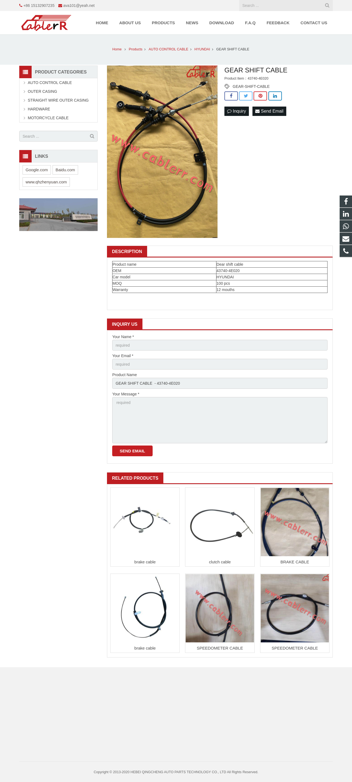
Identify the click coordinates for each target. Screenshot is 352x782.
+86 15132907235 (38, 5)
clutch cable (220, 562)
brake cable (145, 562)
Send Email (269, 111)
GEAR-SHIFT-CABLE (251, 86)
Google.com (37, 169)
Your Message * (125, 394)
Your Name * (123, 337)
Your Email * (122, 356)
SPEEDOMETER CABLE (220, 648)
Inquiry (236, 111)
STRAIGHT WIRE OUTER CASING (58, 100)
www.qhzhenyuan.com (46, 182)
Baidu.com (65, 169)
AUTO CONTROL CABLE (50, 82)
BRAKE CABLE (294, 562)
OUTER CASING (42, 91)
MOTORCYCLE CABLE (48, 118)
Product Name (124, 375)
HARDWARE (39, 109)
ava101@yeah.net (79, 5)
